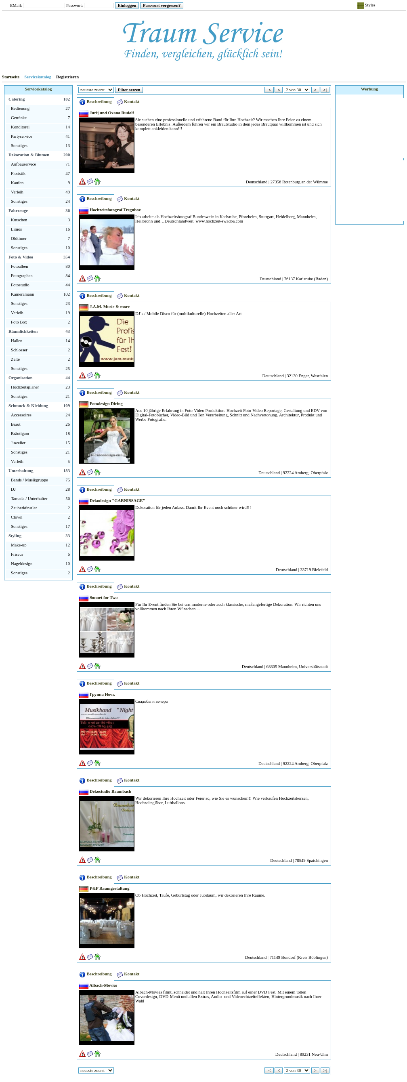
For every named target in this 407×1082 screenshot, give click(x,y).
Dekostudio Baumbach (105, 791)
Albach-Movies (98, 985)
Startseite (10, 77)
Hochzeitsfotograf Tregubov (110, 210)
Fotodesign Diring (101, 403)
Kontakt (128, 102)
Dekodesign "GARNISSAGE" (112, 500)
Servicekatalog (37, 77)
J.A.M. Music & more (104, 307)
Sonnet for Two (98, 597)
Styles (366, 5)
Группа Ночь (97, 694)
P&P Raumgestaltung (104, 888)
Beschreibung (95, 102)
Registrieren (67, 77)
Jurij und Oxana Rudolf (106, 113)
